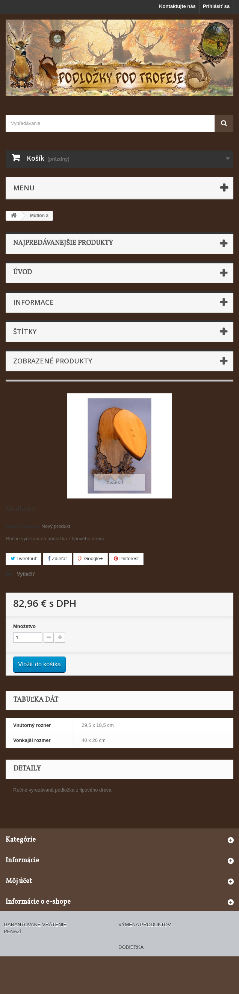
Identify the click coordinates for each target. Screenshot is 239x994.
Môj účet (19, 881)
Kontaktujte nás (177, 6)
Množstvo (24, 626)
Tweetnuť (23, 558)
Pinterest (126, 558)
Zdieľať (57, 558)
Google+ (90, 558)
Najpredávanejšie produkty (63, 243)
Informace (33, 302)
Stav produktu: (23, 526)
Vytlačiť (26, 574)
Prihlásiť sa (216, 6)
